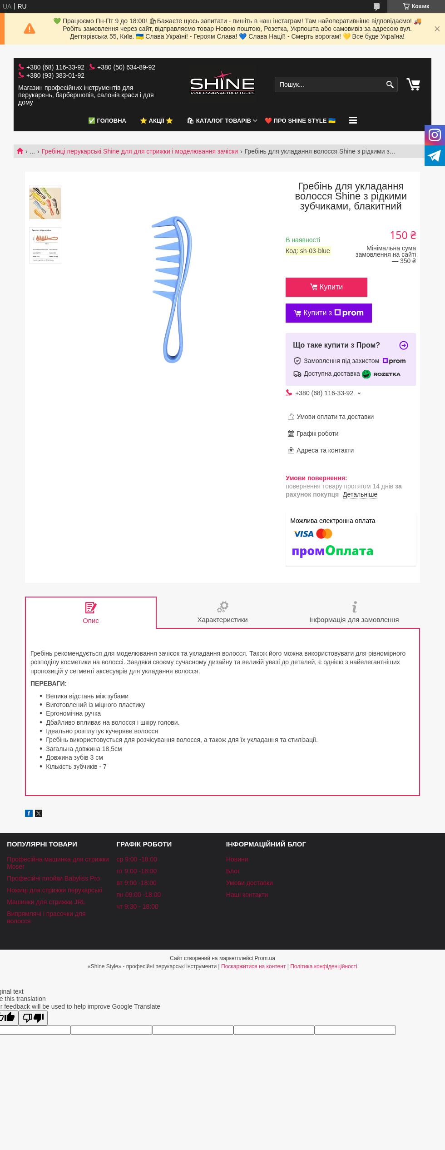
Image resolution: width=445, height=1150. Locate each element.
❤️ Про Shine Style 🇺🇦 (300, 120)
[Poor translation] (33, 1018)
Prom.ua (265, 958)
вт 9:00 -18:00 (136, 882)
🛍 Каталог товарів (219, 120)
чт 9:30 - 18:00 (137, 906)
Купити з (333, 313)
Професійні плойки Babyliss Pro (53, 878)
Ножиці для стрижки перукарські (54, 890)
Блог (233, 871)
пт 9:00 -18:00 (136, 871)
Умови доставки (249, 882)
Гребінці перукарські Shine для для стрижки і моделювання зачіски (140, 151)
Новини (237, 859)
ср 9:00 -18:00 (136, 859)
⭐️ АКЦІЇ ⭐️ (156, 120)
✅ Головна (107, 120)
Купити (331, 287)
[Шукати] (390, 85)
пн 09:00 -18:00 (138, 894)
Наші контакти (247, 894)
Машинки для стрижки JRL (46, 902)
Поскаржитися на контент (253, 966)
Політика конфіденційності (323, 966)
